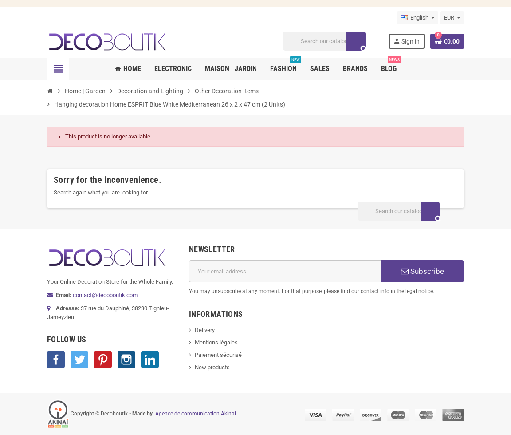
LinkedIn (150, 359)
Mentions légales (216, 342)
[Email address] (285, 271)
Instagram (126, 359)
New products (212, 367)
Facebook (56, 359)
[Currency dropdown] (452, 17)
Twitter (79, 359)
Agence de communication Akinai (195, 414)
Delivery (205, 330)
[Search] (324, 41)
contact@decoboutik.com (105, 295)
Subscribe (422, 271)
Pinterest (103, 359)
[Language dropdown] (417, 17)
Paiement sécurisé (218, 355)
